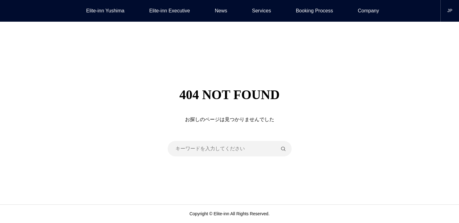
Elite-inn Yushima (105, 10)
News (221, 10)
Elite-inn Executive (169, 10)
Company (368, 10)
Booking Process (314, 10)
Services (261, 10)
